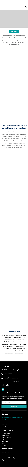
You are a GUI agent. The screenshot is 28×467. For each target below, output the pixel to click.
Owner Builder (5, 435)
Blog (3, 460)
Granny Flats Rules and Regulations (10, 458)
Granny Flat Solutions (7, 456)
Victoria (14, 348)
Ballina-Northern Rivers (19, 351)
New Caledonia (19, 353)
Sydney (8, 346)
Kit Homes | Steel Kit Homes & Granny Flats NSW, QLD (12, 418)
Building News (5, 452)
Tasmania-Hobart (7, 348)
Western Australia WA (15, 346)
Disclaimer (4, 445)
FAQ (3, 443)
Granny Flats (5, 423)
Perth (23, 346)
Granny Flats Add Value (7, 454)
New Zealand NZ (9, 353)
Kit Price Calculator (6, 425)
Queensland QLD (13, 344)
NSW (21, 147)
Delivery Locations (6, 437)
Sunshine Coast (9, 351)
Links (3, 439)
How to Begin (5, 441)
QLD (16, 147)
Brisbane (5, 344)
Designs (4, 421)
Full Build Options (6, 433)
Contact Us (4, 462)
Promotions (4, 427)
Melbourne (19, 348)
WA (7, 147)
